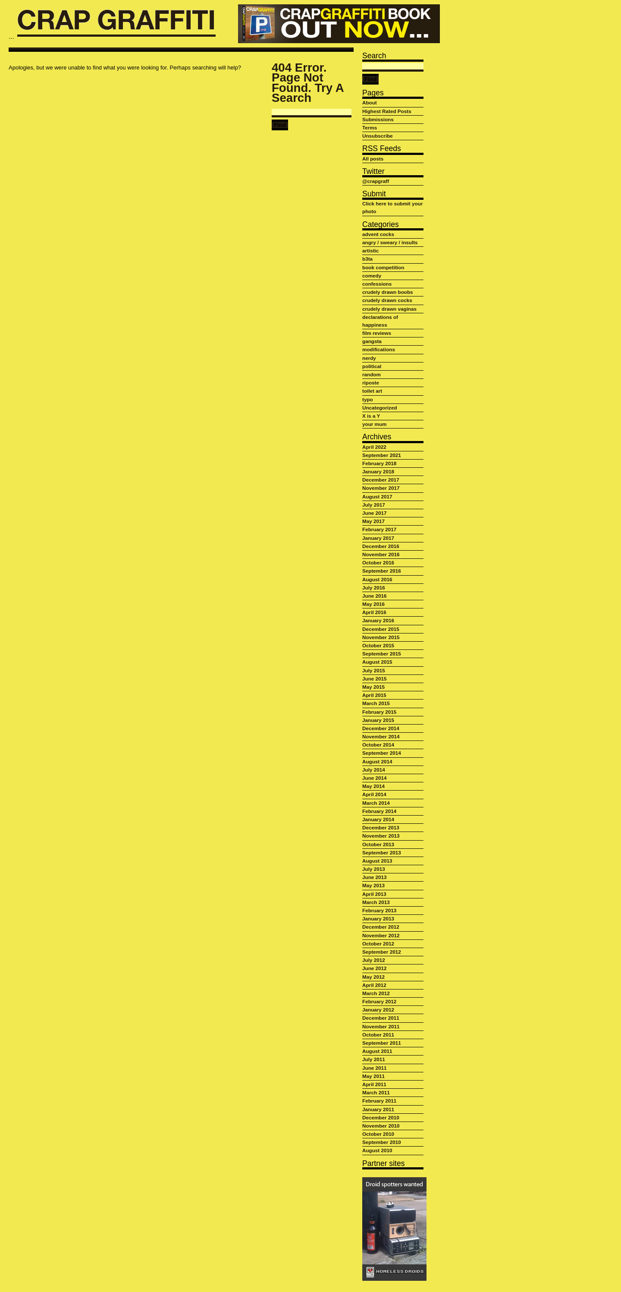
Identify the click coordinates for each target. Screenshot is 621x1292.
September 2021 (381, 455)
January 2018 (378, 471)
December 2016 (380, 546)
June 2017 (374, 513)
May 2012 (373, 977)
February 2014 (379, 811)
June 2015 (374, 678)
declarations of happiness (380, 321)
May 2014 (373, 786)
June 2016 (374, 596)
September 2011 (381, 1043)
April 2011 (374, 1084)
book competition (383, 267)
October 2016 (378, 562)
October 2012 (378, 943)
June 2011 (374, 1068)
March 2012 (376, 993)
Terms (369, 127)
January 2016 (378, 620)
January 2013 (378, 918)
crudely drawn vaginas (389, 309)
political (371, 366)
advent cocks (378, 234)
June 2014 (374, 778)
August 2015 (377, 662)
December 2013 (380, 827)
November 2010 (380, 1125)
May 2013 (373, 885)
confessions (377, 284)
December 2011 (380, 1018)
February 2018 (379, 463)
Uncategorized (379, 407)
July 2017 (373, 504)
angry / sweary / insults (390, 242)
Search (374, 55)
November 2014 (380, 736)
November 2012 (380, 935)
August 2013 (377, 860)
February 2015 (379, 712)
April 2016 (374, 612)
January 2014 (378, 819)
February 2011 (379, 1100)
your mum (374, 424)
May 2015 (373, 687)
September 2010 (381, 1142)
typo (367, 399)
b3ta (367, 259)
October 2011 (378, 1034)
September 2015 (381, 653)
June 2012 (374, 968)
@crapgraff (375, 181)
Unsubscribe (377, 136)
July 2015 (373, 670)
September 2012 (381, 952)
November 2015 (380, 637)
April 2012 (374, 985)
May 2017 (373, 521)
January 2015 (378, 720)
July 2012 (373, 960)
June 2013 (374, 877)
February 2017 (379, 529)
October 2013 (378, 844)
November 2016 (380, 554)
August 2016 (377, 579)
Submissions (378, 119)
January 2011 (378, 1109)
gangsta (372, 341)
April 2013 (374, 894)
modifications (378, 349)
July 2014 (373, 769)
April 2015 (374, 695)
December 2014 (380, 728)
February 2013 (379, 910)
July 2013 (373, 869)
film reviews (376, 333)
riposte (370, 382)
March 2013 (376, 902)
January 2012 (378, 1009)
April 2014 (374, 794)
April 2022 (374, 447)
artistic (370, 250)
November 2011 (380, 1026)
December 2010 (380, 1117)
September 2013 (381, 852)
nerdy (369, 358)
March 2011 (376, 1092)
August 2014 (377, 761)
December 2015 (380, 629)
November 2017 (380, 488)
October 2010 (378, 1134)
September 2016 (381, 571)
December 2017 (380, 479)
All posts (372, 158)
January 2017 (378, 538)
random (371, 374)
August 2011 (377, 1051)
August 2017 (377, 496)
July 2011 (373, 1059)
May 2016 (373, 604)
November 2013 (380, 835)
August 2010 (377, 1150)
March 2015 (376, 703)
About (369, 102)
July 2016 (373, 587)
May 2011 (373, 1076)
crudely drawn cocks (387, 300)
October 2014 (378, 744)
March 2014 (376, 803)
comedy (371, 275)
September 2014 (381, 753)
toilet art (372, 391)
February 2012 (379, 1001)
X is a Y (371, 416)
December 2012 (380, 927)
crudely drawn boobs (387, 292)
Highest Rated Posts (386, 111)
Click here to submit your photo (392, 207)
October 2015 (378, 645)
